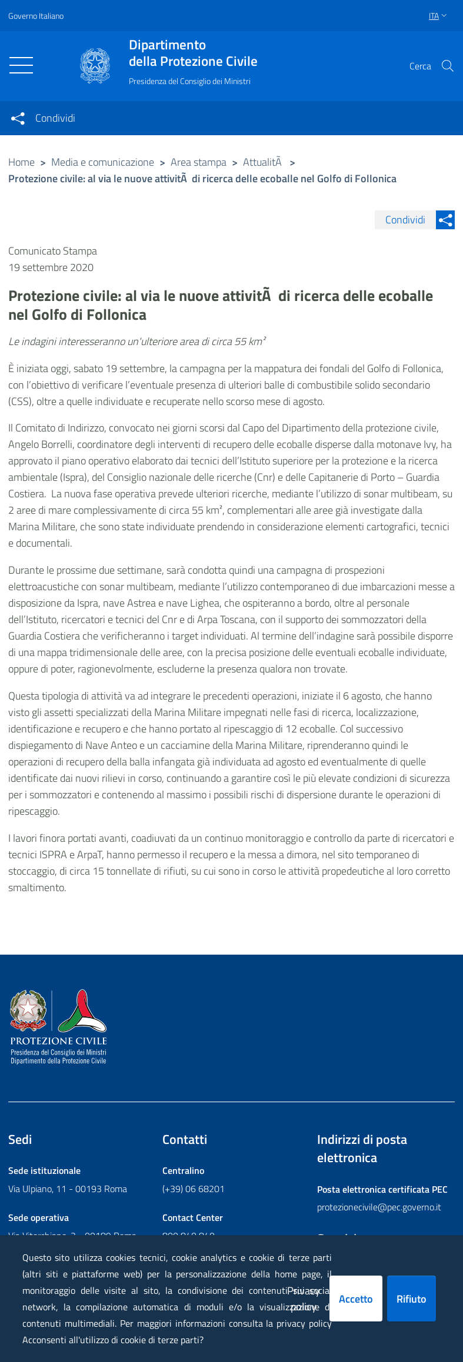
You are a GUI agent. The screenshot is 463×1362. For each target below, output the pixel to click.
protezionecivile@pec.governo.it (379, 1207)
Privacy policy (303, 1298)
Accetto (356, 1299)
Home (21, 162)
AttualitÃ (263, 162)
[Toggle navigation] (21, 65)
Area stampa (198, 162)
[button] (448, 66)
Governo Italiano (36, 15)
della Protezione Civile (193, 52)
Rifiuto (412, 1299)
